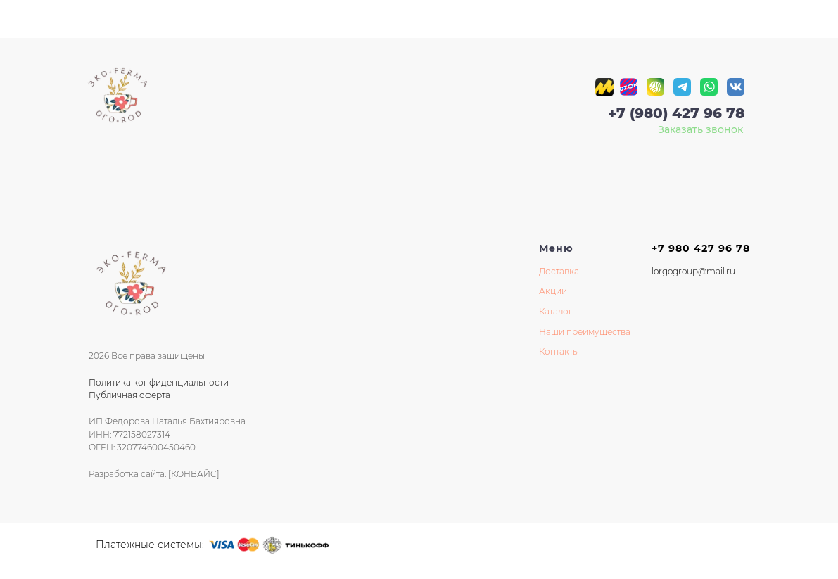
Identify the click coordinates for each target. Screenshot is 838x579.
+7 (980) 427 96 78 (676, 113)
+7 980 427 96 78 (701, 248)
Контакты (559, 351)
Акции (553, 291)
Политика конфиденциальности (159, 382)
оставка (562, 271)
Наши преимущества (584, 331)
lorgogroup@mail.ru (693, 271)
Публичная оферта (129, 395)
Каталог (556, 311)
